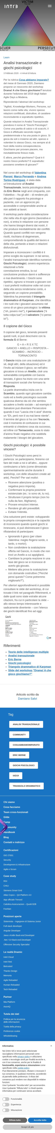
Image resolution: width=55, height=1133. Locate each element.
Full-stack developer (13, 926)
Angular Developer (12, 930)
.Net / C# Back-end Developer (17, 940)
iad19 (16, 775)
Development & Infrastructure (17, 864)
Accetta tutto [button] (40, 1120)
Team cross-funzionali (16, 812)
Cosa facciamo (12, 807)
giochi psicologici (23, 765)
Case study (10, 876)
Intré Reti (8, 962)
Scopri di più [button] (27, 1127)
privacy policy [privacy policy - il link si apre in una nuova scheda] (24, 1056)
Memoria (7, 975)
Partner (8, 997)
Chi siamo (9, 802)
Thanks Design (10, 971)
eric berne (19, 755)
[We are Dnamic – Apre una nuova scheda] (4, 827)
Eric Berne (14, 659)
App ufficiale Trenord (13, 899)
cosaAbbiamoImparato (26, 745)
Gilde (6, 817)
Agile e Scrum (10, 869)
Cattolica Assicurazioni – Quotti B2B (20, 904)
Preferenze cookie (12, 1031)
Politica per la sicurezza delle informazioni (14, 1020)
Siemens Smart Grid (13, 890)
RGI (5, 881)
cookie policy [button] (23, 1068)
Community (10, 827)
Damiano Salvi (27, 698)
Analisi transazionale (21, 655)
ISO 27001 (8, 855)
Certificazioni (11, 850)
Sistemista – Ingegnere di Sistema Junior (22, 921)
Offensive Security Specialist (16, 944)
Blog (6, 837)
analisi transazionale (26, 724)
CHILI (6, 886)
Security (7, 860)
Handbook (9, 832)
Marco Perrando (24, 176)
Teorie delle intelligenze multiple (28, 652)
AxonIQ (7, 1006)
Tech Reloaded (10, 989)
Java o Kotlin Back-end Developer (19, 935)
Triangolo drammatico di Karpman (29, 666)
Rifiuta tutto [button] (15, 1120)
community (19, 735)
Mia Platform (9, 1002)
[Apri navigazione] (50, 6)
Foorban (7, 909)
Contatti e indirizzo (14, 842)
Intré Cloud (8, 957)
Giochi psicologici (19, 663)
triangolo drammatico (26, 786)
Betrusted (8, 966)
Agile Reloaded (10, 980)
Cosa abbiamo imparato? (34, 79)
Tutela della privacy (12, 1026)
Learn (7, 57)
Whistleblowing (10, 1036)
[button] (51, 1045)
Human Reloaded (12, 985)
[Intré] (11, 6)
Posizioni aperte (13, 916)
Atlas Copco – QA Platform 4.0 (17, 895)
